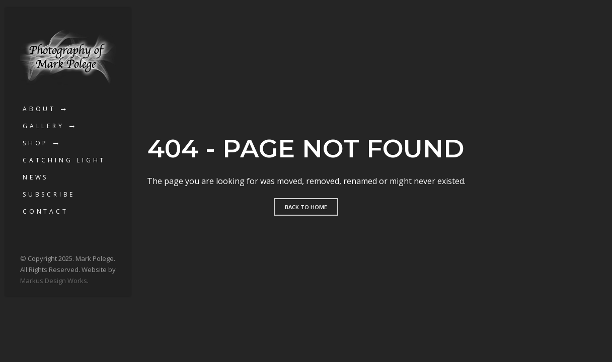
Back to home (306, 207)
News (35, 177)
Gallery (43, 126)
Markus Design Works (53, 280)
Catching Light (64, 160)
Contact (45, 211)
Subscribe (49, 194)
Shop (35, 143)
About (39, 109)
